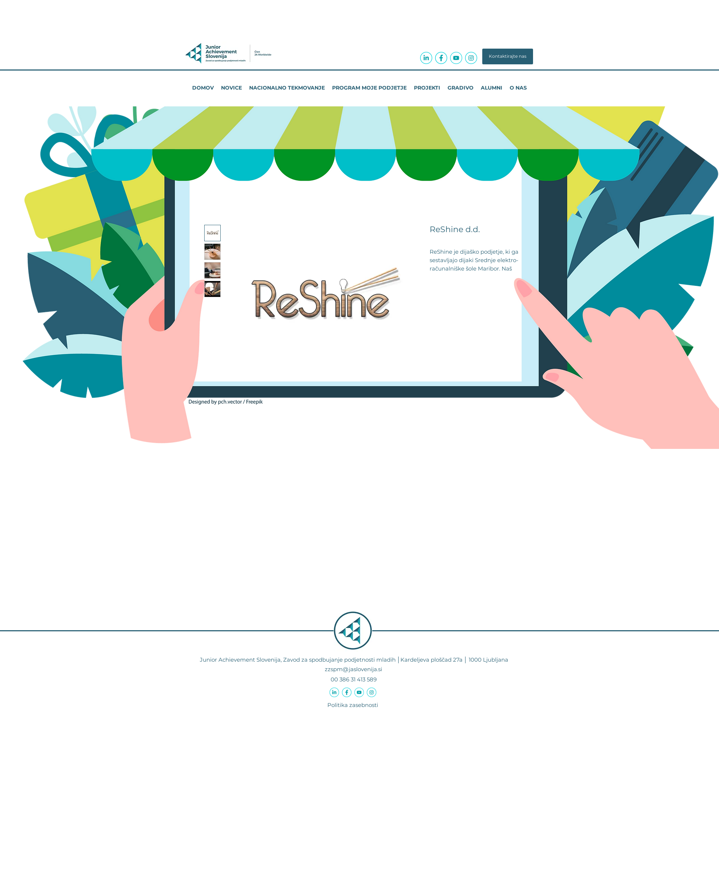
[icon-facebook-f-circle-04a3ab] (441, 58)
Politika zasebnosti (352, 704)
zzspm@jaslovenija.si (353, 669)
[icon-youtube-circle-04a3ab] (456, 58)
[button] (507, 56)
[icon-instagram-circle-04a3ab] (471, 58)
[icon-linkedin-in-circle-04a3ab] (426, 58)
